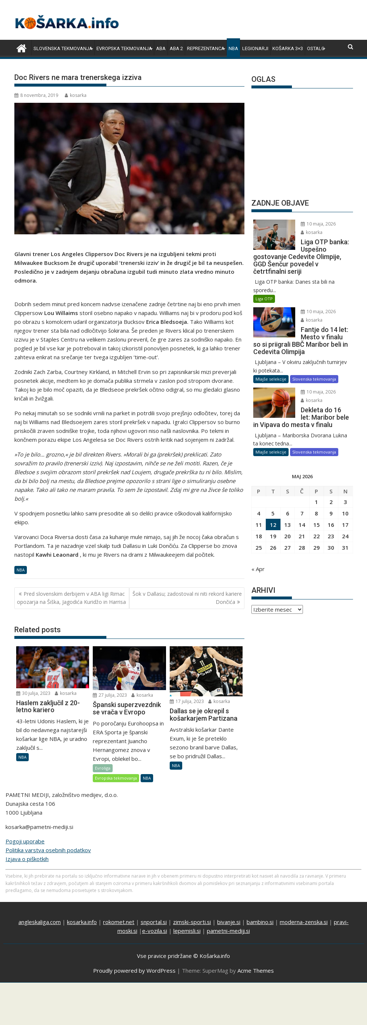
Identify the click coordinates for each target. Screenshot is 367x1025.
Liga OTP (264, 298)
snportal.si (154, 922)
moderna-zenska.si (304, 922)
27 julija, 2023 (110, 695)
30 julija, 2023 (33, 693)
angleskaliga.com (39, 922)
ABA (161, 48)
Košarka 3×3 (287, 48)
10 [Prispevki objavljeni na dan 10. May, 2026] (345, 513)
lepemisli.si (187, 930)
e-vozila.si (154, 930)
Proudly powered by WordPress (134, 970)
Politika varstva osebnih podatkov (48, 850)
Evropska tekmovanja (124, 48)
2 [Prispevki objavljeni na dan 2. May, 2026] (331, 501)
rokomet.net (118, 922)
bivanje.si (228, 922)
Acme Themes (255, 970)
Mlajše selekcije (270, 379)
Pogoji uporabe (25, 841)
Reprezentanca (206, 48)
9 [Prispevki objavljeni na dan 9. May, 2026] (331, 513)
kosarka (76, 95)
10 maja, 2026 (318, 224)
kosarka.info (82, 922)
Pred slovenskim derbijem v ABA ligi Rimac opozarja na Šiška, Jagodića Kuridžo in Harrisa (71, 597)
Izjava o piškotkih (27, 859)
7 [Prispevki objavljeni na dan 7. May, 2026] (302, 513)
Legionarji (255, 48)
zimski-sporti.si (192, 922)
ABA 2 (176, 48)
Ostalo (316, 48)
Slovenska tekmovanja (62, 48)
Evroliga (102, 768)
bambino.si (260, 922)
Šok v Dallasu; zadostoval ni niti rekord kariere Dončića (187, 597)
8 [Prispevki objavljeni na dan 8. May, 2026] (316, 513)
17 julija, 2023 (187, 701)
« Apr (258, 569)
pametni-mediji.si (228, 930)
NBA (233, 48)
